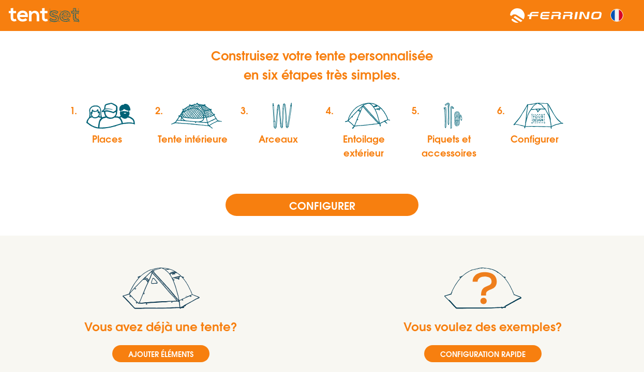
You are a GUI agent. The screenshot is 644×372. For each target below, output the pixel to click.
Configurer (322, 205)
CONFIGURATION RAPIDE (483, 353)
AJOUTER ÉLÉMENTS (160, 353)
